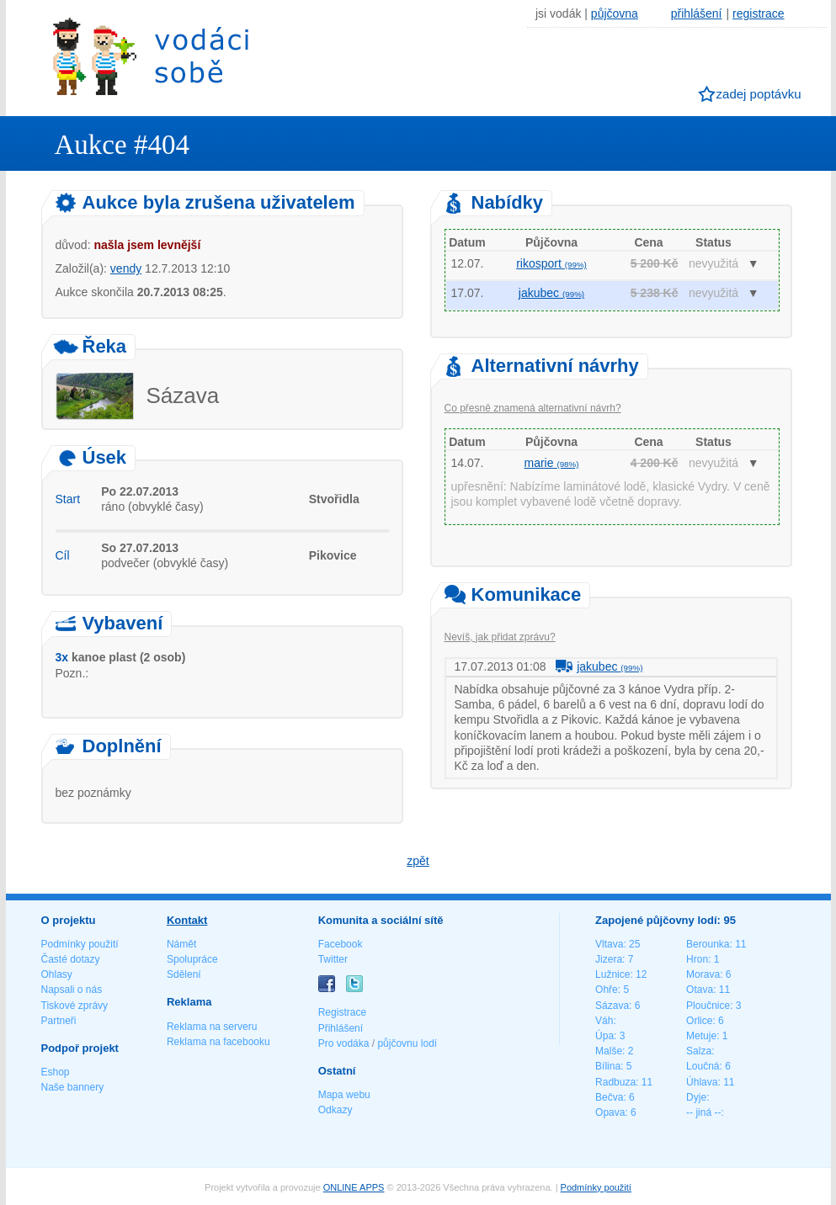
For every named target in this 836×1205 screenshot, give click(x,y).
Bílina (607, 1066)
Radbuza (615, 1082)
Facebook (340, 944)
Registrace (342, 1012)
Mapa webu (344, 1095)
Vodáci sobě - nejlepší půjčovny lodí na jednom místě (150, 56)
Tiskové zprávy (75, 1005)
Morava (703, 974)
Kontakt (187, 920)
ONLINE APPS (354, 1187)
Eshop (55, 1072)
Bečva (609, 1097)
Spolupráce (192, 959)
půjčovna (614, 13)
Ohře (606, 989)
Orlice (699, 1021)
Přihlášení (340, 1028)
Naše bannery (72, 1087)
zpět (418, 861)
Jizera (608, 959)
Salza (698, 1051)
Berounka (707, 944)
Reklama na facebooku (218, 1042)
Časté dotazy (70, 959)
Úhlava (701, 1082)
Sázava (612, 1005)
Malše (608, 1051)
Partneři (59, 1021)
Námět (181, 944)
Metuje (701, 1036)
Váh (604, 1021)
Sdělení (184, 974)
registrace (758, 13)
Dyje (696, 1097)
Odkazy (335, 1110)
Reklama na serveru (212, 1026)
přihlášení (696, 13)
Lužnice (612, 974)
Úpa (604, 1036)
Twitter (333, 959)
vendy (125, 268)
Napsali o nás (72, 989)
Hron (697, 959)
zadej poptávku (758, 94)
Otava (699, 989)
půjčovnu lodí (407, 1043)
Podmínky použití (80, 944)
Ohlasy (56, 974)
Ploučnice (708, 1005)
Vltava (609, 944)
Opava (610, 1112)
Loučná (702, 1066)
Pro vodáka (344, 1043)
